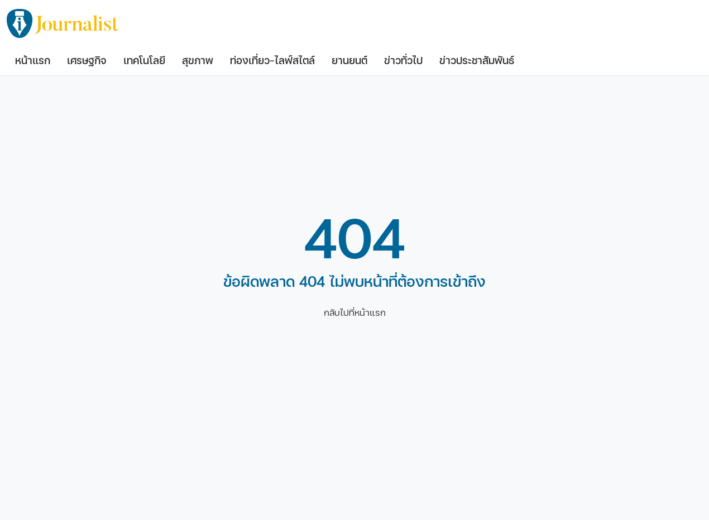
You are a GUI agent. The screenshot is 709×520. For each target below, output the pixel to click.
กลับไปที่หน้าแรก (355, 312)
